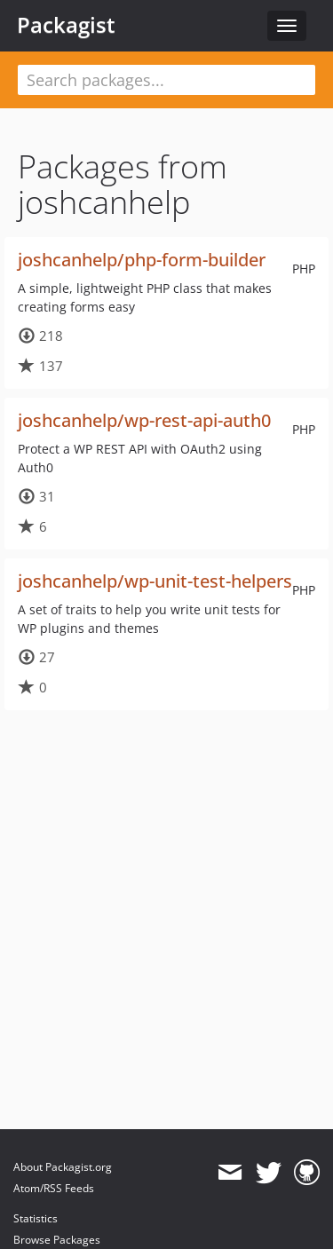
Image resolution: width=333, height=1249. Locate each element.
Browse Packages (56, 1239)
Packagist (66, 25)
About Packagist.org (62, 1166)
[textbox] (166, 80)
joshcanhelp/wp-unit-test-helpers (155, 581)
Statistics (35, 1218)
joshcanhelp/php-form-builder (142, 260)
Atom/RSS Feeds (53, 1188)
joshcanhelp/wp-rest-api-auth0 (144, 420)
